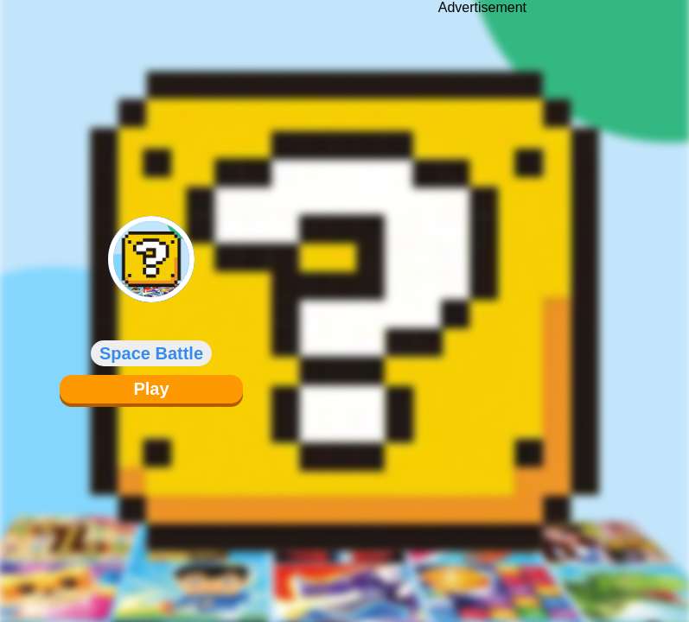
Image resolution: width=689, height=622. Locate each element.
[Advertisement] (482, 298)
